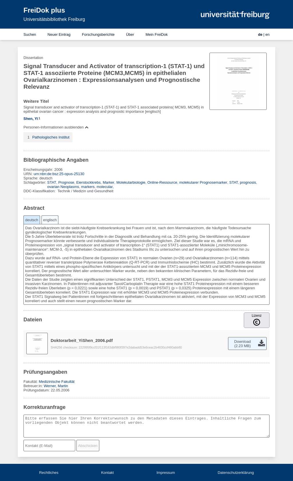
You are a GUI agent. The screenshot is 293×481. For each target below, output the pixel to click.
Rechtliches (48, 472)
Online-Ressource (162, 182)
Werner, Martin (56, 386)
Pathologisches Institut (51, 137)
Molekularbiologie (130, 182)
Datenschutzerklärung (236, 472)
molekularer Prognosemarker (203, 182)
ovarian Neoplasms (63, 187)
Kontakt (107, 472)
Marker (108, 182)
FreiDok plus (44, 10)
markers (88, 187)
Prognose (66, 182)
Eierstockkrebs (88, 182)
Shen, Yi (30, 118)
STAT (51, 182)
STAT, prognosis (242, 182)
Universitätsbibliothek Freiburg (54, 19)
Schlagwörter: (35, 182)
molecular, (105, 187)
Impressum (166, 472)
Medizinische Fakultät (56, 381)
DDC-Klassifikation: (40, 191)
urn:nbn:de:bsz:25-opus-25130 (58, 174)
